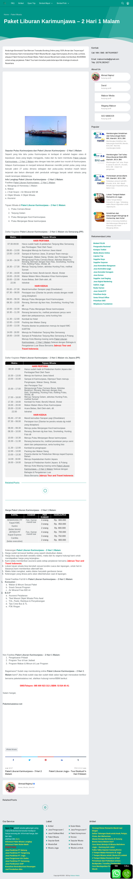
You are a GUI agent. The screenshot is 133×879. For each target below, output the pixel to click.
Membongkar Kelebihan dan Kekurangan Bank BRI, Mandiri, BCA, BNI (116, 136)
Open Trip (31, 3)
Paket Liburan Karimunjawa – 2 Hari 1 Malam (43, 205)
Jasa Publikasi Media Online (56, 833)
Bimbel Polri (62, 3)
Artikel (21, 3)
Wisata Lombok (77, 848)
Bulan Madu (75, 826)
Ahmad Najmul (25, 783)
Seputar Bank (53, 841)
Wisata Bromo (76, 844)
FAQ (12, 3)
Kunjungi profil (106, 78)
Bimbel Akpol (44, 3)
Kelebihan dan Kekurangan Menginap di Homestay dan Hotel (117, 215)
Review (74, 837)
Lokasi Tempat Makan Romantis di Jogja (115, 195)
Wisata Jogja (53, 848)
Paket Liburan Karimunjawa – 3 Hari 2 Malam (23, 772)
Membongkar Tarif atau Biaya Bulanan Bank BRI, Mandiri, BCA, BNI (116, 157)
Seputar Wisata (77, 841)
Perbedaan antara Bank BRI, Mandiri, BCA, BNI (116, 176)
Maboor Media (74, 875)
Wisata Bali (52, 844)
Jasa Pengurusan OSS (56, 830)
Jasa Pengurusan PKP (78, 830)
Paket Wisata (12, 749)
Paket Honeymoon (78, 833)
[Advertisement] (45, 91)
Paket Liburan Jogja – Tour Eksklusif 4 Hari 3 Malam (67, 772)
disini (17, 839)
